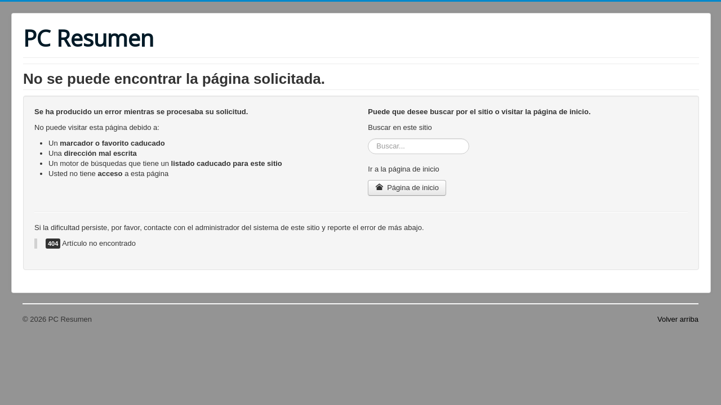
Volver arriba (677, 319)
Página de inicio (407, 187)
